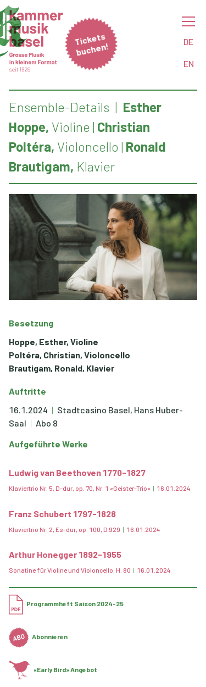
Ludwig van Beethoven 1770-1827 (77, 472)
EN (188, 63)
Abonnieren (38, 636)
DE (188, 41)
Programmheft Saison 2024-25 (66, 603)
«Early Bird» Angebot (53, 669)
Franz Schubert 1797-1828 (62, 513)
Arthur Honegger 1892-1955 (65, 554)
